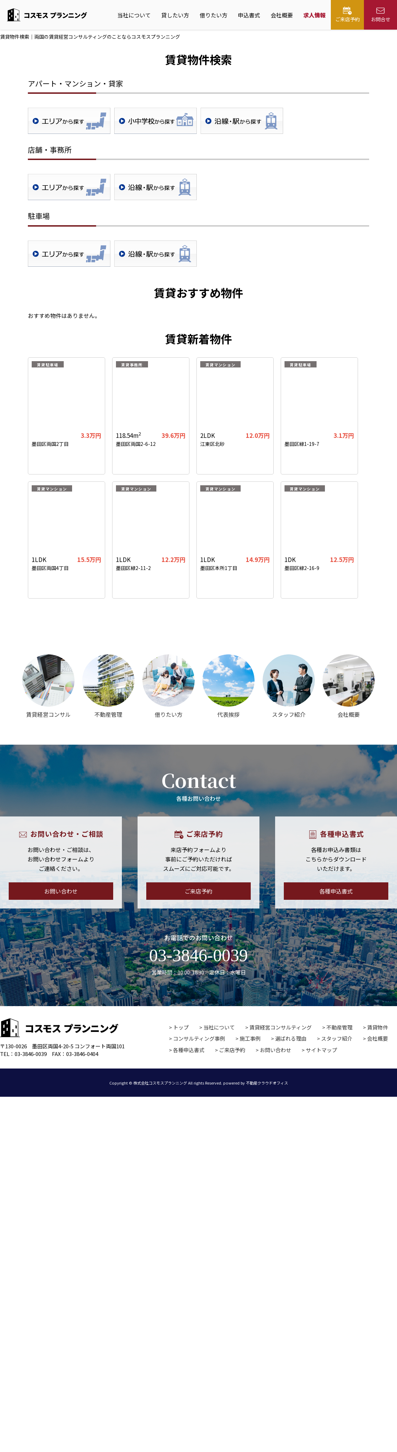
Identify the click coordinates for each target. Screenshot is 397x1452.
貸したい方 (175, 15)
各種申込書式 (336, 891)
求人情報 (314, 15)
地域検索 (69, 121)
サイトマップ (321, 1050)
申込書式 (249, 15)
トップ (181, 1027)
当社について (134, 15)
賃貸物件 (377, 1027)
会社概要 (282, 15)
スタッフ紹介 (336, 1038)
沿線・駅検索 (242, 121)
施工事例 (250, 1038)
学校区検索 (155, 121)
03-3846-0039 (198, 955)
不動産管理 (339, 1027)
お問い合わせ (61, 891)
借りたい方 (213, 15)
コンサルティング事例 (199, 1038)
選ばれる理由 (290, 1038)
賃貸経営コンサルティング (280, 1027)
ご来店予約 (347, 15)
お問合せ (380, 15)
